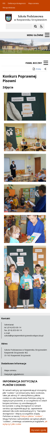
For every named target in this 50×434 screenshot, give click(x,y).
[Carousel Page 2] (28, 50)
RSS (4, 3)
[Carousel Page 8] (43, 50)
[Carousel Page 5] (36, 50)
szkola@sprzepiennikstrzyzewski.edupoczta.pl (23, 335)
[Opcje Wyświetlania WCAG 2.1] (41, 26)
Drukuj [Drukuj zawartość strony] (36, 69)
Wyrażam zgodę (38, 430)
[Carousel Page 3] (31, 50)
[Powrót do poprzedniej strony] (45, 69)
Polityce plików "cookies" (31, 416)
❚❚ (5, 50)
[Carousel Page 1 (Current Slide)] (26, 50)
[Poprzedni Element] (12, 50)
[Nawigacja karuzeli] (16, 50)
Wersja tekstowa (9, 8)
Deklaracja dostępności (17, 3)
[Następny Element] (19, 50)
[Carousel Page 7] (41, 50)
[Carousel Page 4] (33, 50)
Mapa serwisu (33, 3)
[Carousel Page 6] (38, 50)
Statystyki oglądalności (14, 374)
